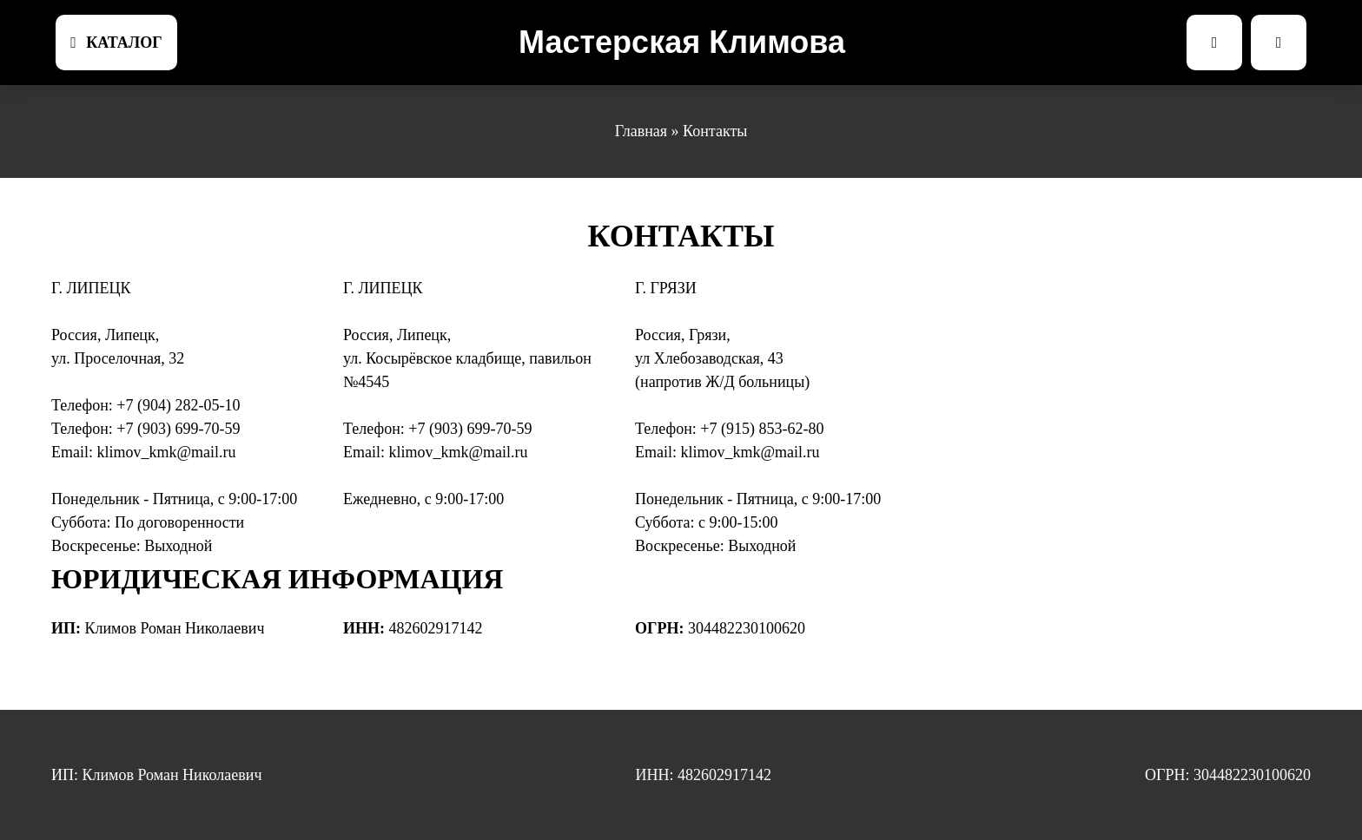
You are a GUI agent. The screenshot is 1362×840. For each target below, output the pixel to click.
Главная (641, 131)
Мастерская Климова (682, 42)
